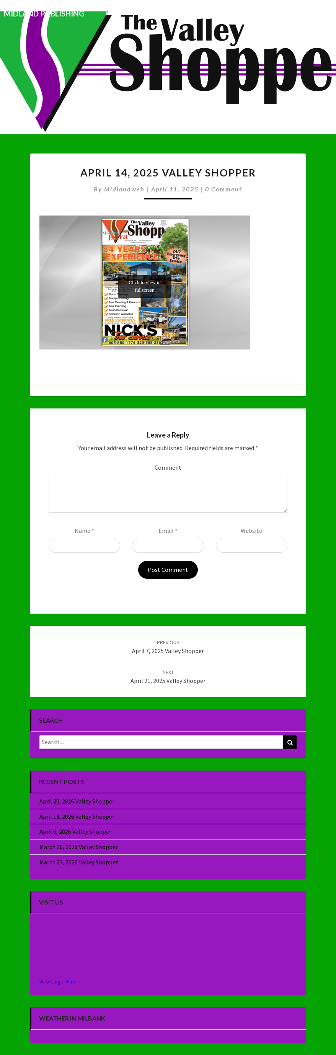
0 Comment (223, 189)
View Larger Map (57, 981)
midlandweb (124, 189)
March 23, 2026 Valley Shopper (78, 862)
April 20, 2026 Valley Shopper (76, 801)
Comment (168, 467)
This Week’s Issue (155, 13)
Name (84, 530)
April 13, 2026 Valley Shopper (76, 816)
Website (251, 530)
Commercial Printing (215, 13)
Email (168, 530)
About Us (314, 13)
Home (113, 13)
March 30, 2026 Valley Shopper (78, 847)
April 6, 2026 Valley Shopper (75, 831)
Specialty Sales (272, 13)
